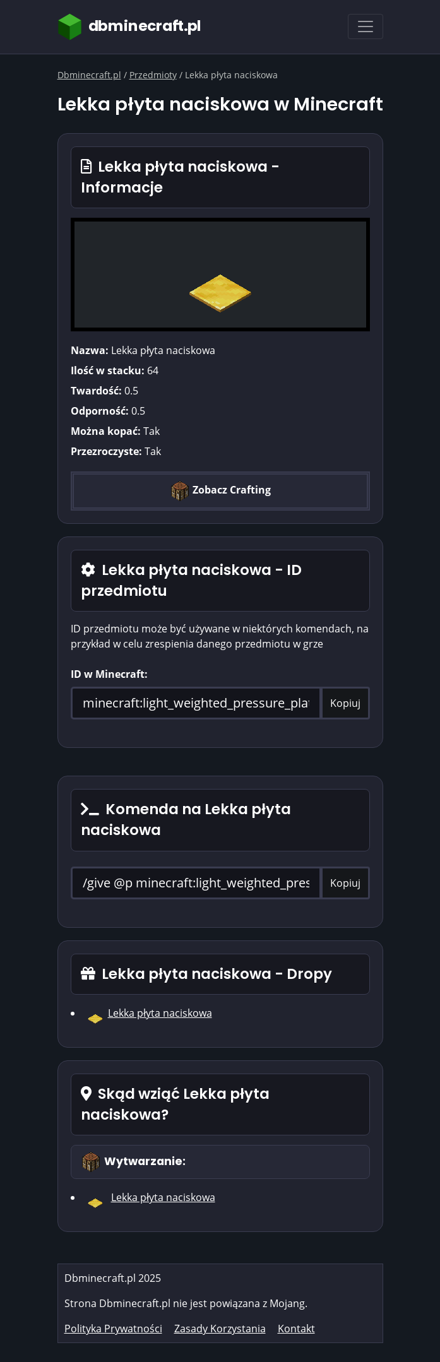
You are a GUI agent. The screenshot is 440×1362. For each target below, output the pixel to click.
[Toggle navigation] (365, 26)
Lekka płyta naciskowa (160, 1013)
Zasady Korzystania (220, 1328)
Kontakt (296, 1328)
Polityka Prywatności (113, 1328)
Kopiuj (345, 703)
